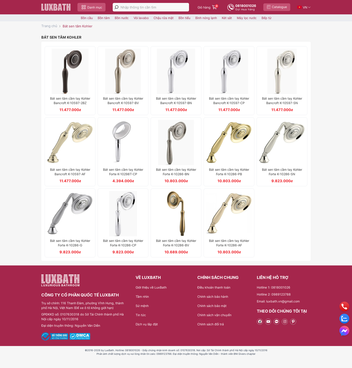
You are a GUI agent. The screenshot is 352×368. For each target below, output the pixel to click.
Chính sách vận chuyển (214, 315)
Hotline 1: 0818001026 (273, 287)
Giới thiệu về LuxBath (151, 287)
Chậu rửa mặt (164, 18)
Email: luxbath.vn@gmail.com (278, 301)
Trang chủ (49, 26)
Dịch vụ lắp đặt (147, 324)
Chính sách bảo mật (212, 306)
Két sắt (227, 18)
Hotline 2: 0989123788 (274, 294)
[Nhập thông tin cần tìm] (155, 7)
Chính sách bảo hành (212, 296)
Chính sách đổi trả (210, 324)
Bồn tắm (104, 18)
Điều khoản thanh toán (213, 287)
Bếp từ (266, 18)
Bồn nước (122, 18)
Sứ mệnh (142, 306)
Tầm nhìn (142, 296)
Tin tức (141, 315)
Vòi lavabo (141, 18)
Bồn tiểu (184, 18)
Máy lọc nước (247, 18)
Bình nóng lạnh (206, 18)
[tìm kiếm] (116, 7)
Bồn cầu (87, 18)
